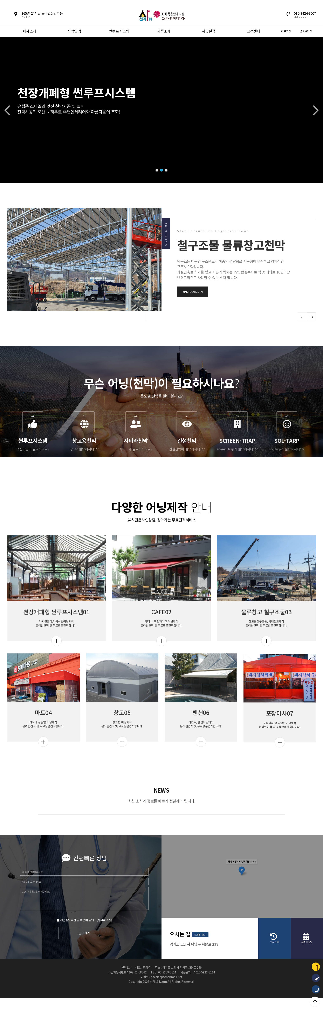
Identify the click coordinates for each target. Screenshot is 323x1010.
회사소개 (29, 31)
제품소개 (164, 31)
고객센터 (253, 31)
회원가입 (305, 31)
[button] (157, 170)
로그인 (286, 31)
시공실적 (208, 31)
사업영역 (74, 31)
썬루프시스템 (119, 31)
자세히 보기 (314, 942)
